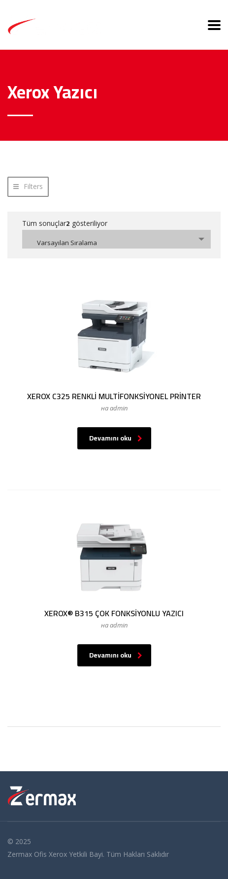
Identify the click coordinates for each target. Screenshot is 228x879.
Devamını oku (115, 438)
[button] (28, 187)
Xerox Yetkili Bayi (76, 854)
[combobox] (116, 239)
